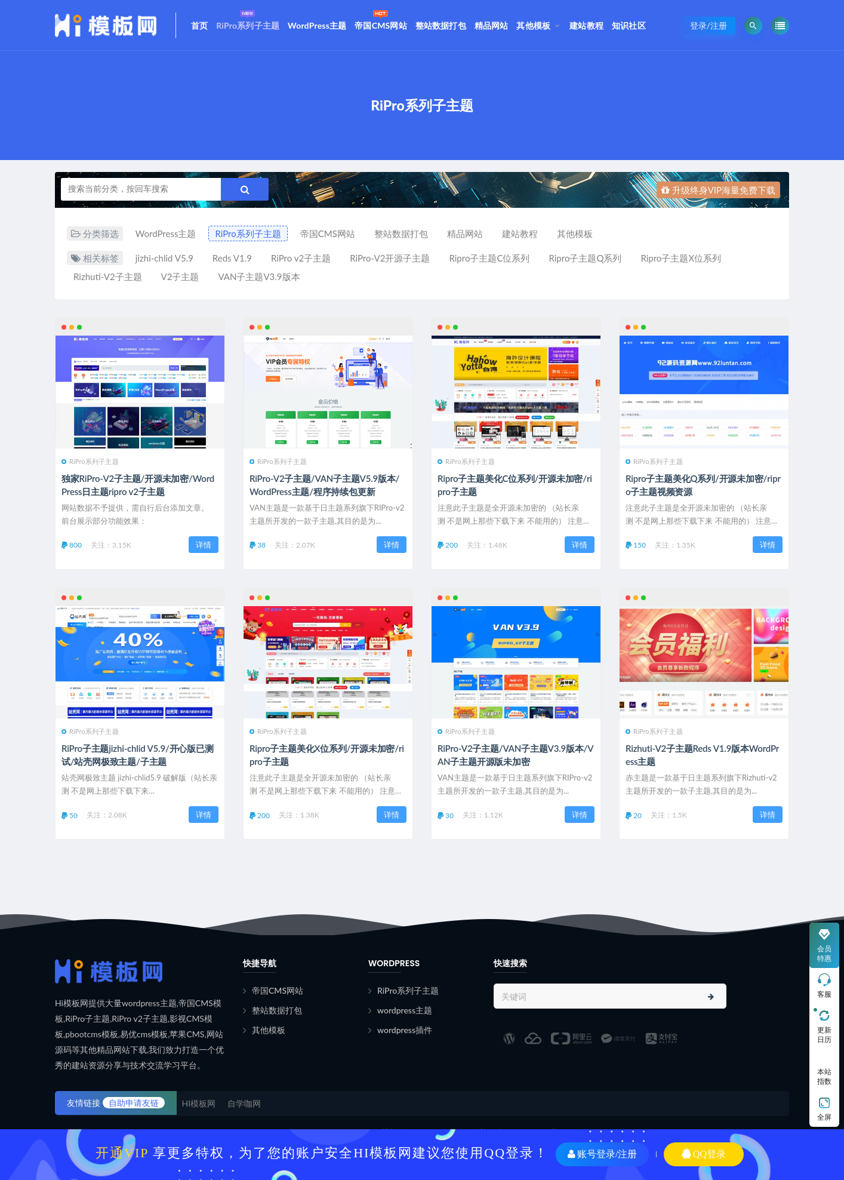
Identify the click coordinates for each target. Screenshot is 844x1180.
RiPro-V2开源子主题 (390, 258)
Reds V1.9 (232, 258)
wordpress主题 (404, 1010)
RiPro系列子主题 (247, 19)
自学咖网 (244, 1103)
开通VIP (122, 1152)
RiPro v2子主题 (301, 258)
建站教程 (586, 25)
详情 (203, 544)
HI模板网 (199, 1103)
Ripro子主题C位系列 (489, 258)
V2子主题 (180, 276)
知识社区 (629, 25)
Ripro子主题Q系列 (585, 258)
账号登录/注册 (602, 1154)
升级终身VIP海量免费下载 (718, 190)
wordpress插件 (404, 1030)
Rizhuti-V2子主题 (107, 276)
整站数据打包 (440, 25)
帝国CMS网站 (381, 19)
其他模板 (533, 25)
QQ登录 (704, 1154)
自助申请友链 (134, 1103)
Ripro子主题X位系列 (680, 258)
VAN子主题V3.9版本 (259, 276)
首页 (199, 25)
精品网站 (492, 25)
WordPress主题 (317, 25)
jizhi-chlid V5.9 (164, 258)
